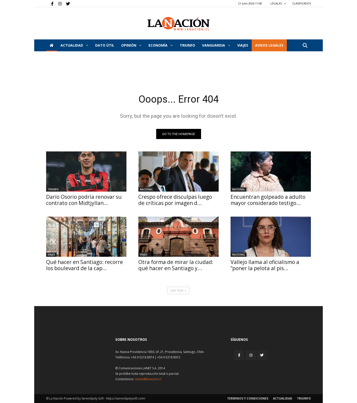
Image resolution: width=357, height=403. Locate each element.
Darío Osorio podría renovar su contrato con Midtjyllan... (84, 199)
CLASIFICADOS (301, 3)
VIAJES (242, 45)
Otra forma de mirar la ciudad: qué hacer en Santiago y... (175, 265)
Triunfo (187, 45)
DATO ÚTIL (104, 45)
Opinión (131, 45)
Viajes (51, 254)
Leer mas (178, 290)
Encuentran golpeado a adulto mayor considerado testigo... (268, 199)
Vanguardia (216, 45)
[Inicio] (51, 45)
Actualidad (74, 45)
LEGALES (278, 3)
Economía (161, 45)
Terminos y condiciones (247, 398)
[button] (305, 45)
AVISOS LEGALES (269, 45)
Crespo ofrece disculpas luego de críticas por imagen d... (175, 199)
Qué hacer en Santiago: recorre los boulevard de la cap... (84, 265)
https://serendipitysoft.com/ (125, 398)
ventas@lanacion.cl (148, 379)
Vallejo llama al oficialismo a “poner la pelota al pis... (265, 265)
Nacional (146, 189)
